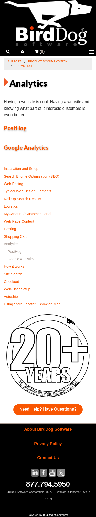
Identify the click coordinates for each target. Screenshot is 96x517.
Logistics (11, 206)
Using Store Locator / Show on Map (32, 304)
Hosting (10, 229)
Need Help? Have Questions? (48, 409)
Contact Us (48, 458)
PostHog (15, 128)
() (40, 51)
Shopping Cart (15, 236)
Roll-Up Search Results (22, 199)
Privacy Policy (48, 443)
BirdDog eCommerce (56, 514)
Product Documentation (47, 61)
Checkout (11, 281)
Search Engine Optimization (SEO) (31, 176)
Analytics (11, 244)
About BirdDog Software (48, 429)
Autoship (11, 297)
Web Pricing (13, 184)
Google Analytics (26, 147)
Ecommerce (24, 65)
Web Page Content (19, 221)
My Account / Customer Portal (27, 214)
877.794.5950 (48, 484)
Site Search (13, 274)
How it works (14, 266)
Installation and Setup (21, 169)
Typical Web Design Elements (27, 191)
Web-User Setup (17, 289)
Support (14, 61)
